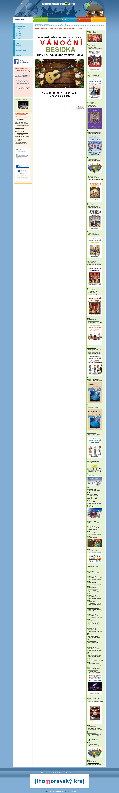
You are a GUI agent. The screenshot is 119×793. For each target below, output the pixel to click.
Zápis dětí (66, 19)
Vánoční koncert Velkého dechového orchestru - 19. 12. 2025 (23, 72)
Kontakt (95, 19)
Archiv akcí (46, 24)
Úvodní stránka (38, 24)
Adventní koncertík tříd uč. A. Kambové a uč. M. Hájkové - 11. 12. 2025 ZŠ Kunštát (23, 77)
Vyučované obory (83, 19)
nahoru (78, 108)
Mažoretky (52, 19)
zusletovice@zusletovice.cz (21, 123)
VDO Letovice (39, 19)
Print (82, 108)
